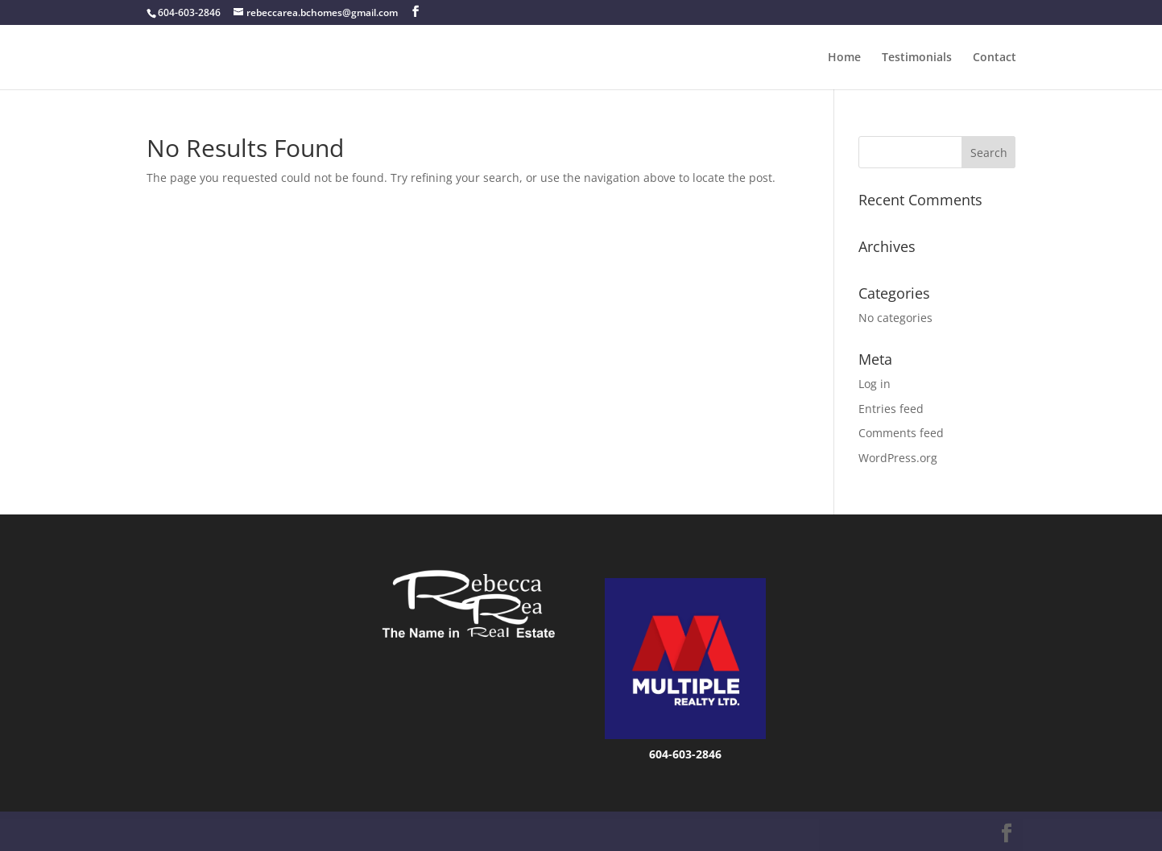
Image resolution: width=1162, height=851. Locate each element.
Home (844, 58)
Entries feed (891, 408)
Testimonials (917, 58)
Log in (874, 383)
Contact (994, 58)
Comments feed (901, 432)
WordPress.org (897, 457)
